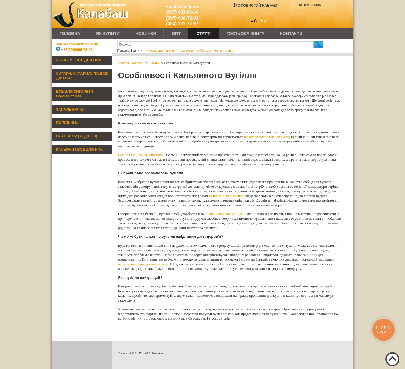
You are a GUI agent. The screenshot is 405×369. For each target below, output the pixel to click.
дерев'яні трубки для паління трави (207, 50)
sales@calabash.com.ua (77, 44)
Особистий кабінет (255, 5)
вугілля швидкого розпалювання (143, 264)
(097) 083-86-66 (182, 12)
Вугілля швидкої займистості (140, 155)
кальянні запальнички (226, 196)
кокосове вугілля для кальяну (266, 137)
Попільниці (68, 123)
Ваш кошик (309, 5)
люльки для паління (161, 50)
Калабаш (91, 14)
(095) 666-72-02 (182, 18)
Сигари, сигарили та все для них (82, 75)
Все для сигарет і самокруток (74, 93)
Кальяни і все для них (79, 149)
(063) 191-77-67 (182, 23)
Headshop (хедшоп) (76, 136)
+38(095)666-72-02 (74, 49)
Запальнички (70, 109)
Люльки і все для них (78, 60)
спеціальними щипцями (227, 214)
